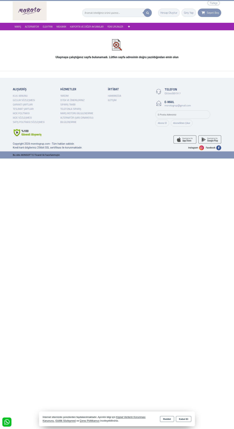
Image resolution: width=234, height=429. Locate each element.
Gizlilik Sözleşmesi (24, 100)
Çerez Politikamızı (90, 420)
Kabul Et (183, 419)
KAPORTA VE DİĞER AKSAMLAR (87, 26)
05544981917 (173, 93)
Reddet (167, 419)
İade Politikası (21, 113)
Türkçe (214, 3)
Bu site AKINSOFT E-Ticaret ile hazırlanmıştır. (36, 155)
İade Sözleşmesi (22, 117)
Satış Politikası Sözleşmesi (29, 122)
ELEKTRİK (48, 26)
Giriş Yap (189, 13)
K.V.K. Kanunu (20, 96)
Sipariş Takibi (68, 104)
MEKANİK (61, 26)
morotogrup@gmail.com (178, 105)
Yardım (64, 96)
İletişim (112, 100)
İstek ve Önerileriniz (72, 100)
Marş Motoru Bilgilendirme (76, 113)
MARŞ (18, 26)
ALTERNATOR (32, 26)
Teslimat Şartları (23, 109)
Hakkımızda (114, 96)
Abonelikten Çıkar (181, 123)
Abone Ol (162, 123)
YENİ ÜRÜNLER (115, 26)
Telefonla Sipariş (70, 109)
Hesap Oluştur (169, 13)
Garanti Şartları (23, 104)
